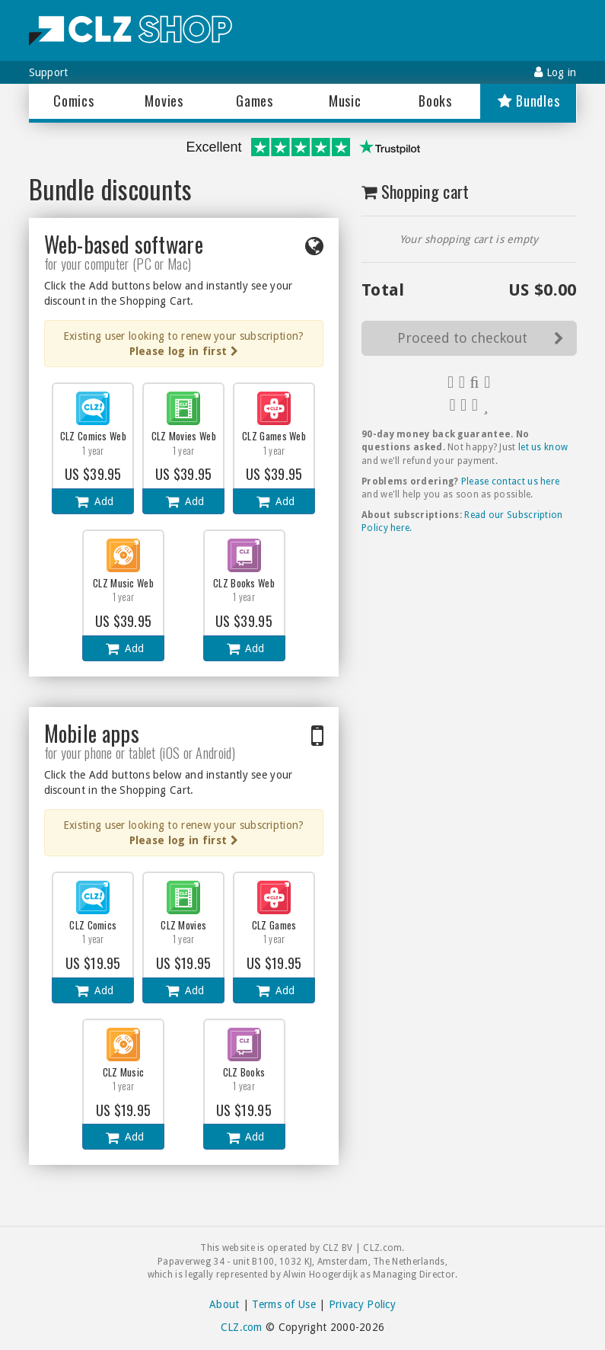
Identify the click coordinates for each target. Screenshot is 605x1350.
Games (254, 100)
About (224, 1304)
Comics (73, 100)
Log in (555, 72)
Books (435, 100)
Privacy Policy (362, 1304)
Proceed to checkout (480, 338)
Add (93, 501)
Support (48, 72)
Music (345, 100)
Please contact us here (510, 481)
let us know (543, 447)
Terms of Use (284, 1304)
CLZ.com (242, 1327)
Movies (164, 100)
